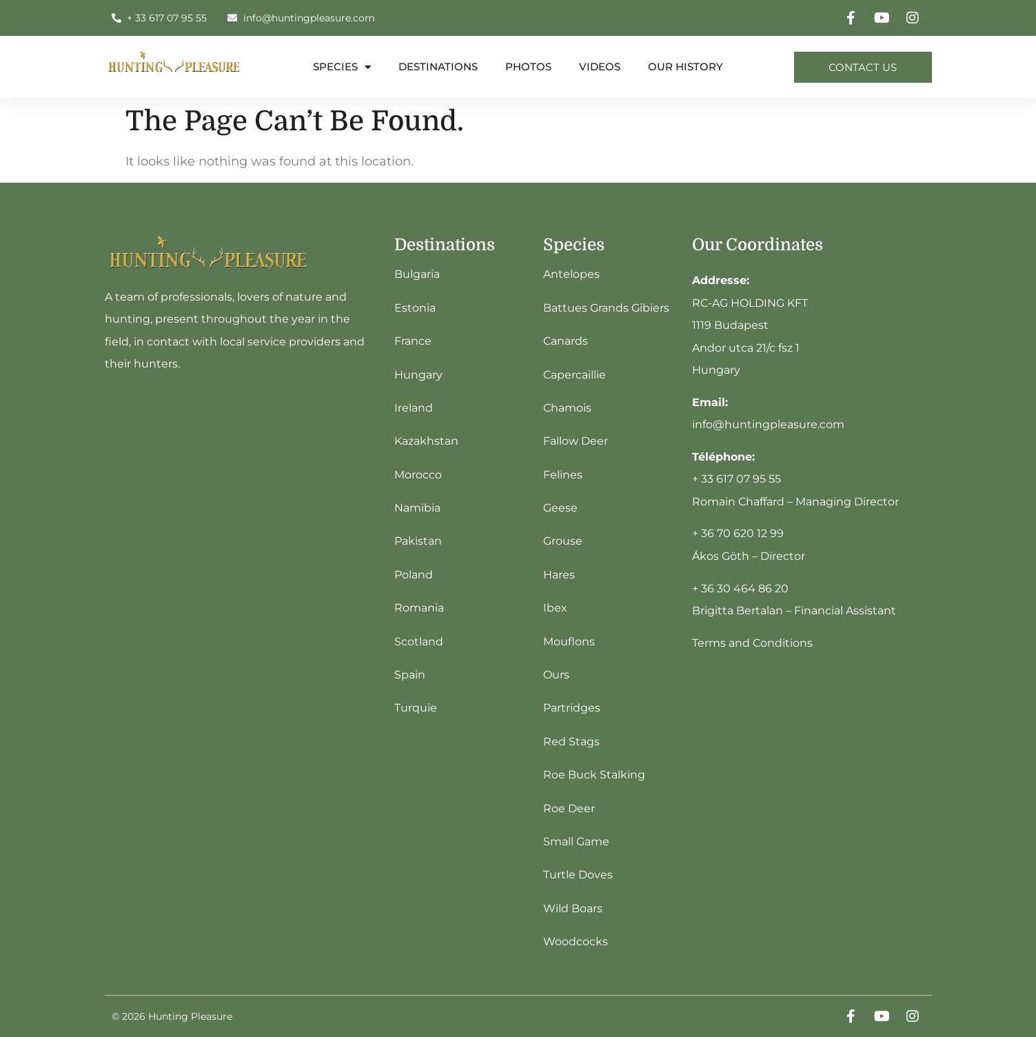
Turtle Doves (578, 874)
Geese (560, 507)
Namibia (417, 507)
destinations (438, 66)
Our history (685, 66)
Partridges (571, 707)
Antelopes (571, 274)
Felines (562, 474)
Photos (528, 66)
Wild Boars (572, 908)
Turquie (415, 707)
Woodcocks (575, 941)
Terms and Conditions (752, 643)
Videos (599, 66)
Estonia (415, 307)
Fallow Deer (575, 440)
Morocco (418, 474)
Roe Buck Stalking (594, 774)
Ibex (555, 607)
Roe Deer (569, 808)
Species (342, 67)
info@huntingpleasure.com (768, 424)
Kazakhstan (426, 440)
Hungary (418, 374)
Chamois (567, 407)
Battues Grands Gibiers (606, 307)
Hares (559, 574)
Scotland (418, 641)
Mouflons (569, 641)
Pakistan (418, 540)
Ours (556, 674)
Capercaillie (574, 374)
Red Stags (571, 741)
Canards (565, 341)
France (412, 341)
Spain (409, 674)
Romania (419, 607)
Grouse (562, 540)
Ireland (413, 407)
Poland (413, 574)
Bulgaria (417, 274)
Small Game (576, 841)
